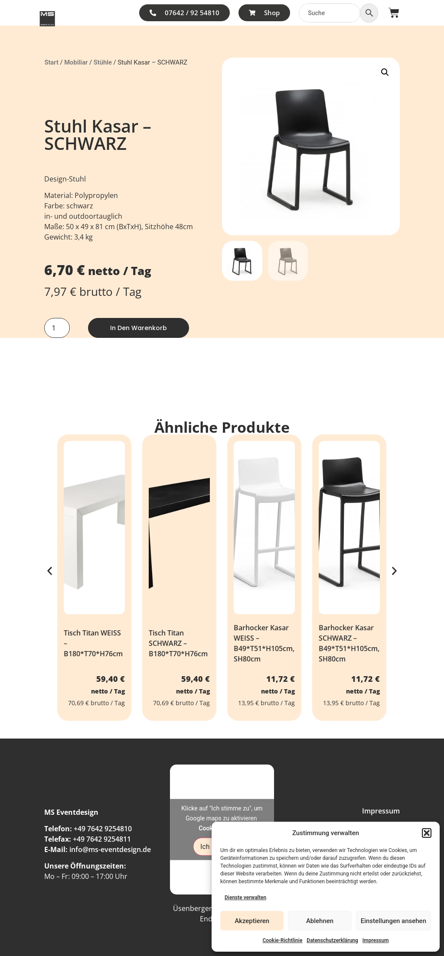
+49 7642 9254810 (103, 828)
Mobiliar (76, 62)
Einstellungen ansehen (393, 921)
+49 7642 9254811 (102, 839)
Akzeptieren (252, 921)
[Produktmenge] (56, 328)
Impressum (375, 940)
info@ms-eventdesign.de (110, 849)
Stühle (103, 62)
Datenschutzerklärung (332, 940)
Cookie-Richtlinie (282, 940)
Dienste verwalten (245, 897)
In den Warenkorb (138, 328)
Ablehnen (319, 921)
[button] (426, 833)
